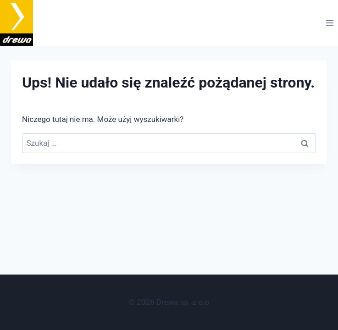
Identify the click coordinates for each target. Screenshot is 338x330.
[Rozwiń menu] (329, 23)
